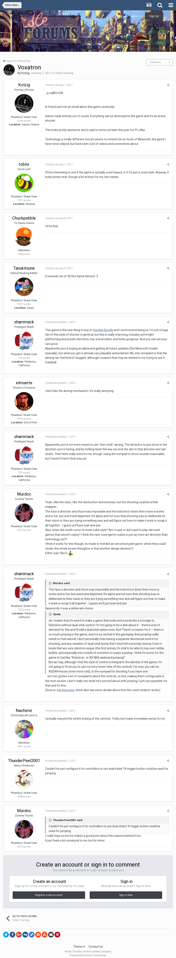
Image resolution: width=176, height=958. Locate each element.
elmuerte (24, 379)
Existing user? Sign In (127, 16)
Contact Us (96, 943)
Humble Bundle (103, 330)
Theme (79, 943)
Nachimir (24, 707)
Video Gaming (64, 73)
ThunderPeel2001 (24, 757)
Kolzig (25, 73)
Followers (155, 62)
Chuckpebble (24, 218)
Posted (58, 84)
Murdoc (24, 490)
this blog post (65, 686)
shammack (24, 321)
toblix (24, 164)
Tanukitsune (24, 268)
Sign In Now (126, 891)
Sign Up (154, 16)
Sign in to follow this (18, 60)
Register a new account (49, 891)
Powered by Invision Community (88, 952)
